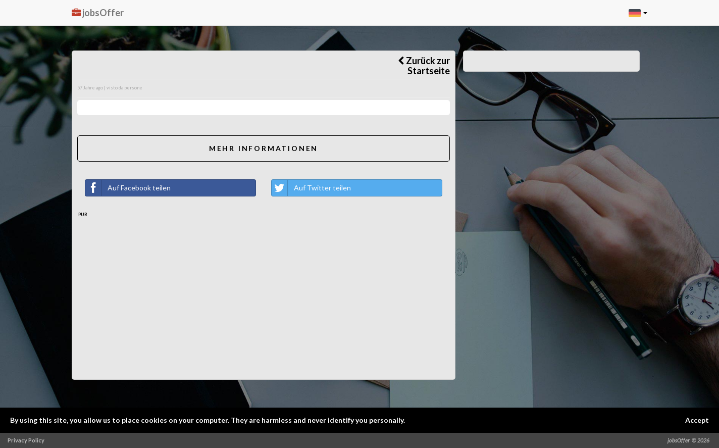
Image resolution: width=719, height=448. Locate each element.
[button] (638, 12)
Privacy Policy (26, 440)
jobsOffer (98, 12)
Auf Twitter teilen (311, 188)
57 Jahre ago (90, 87)
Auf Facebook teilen (128, 188)
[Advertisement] (263, 303)
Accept (697, 420)
